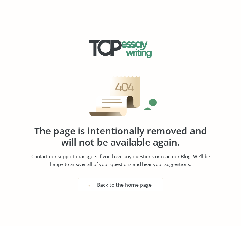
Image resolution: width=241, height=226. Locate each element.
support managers (77, 156)
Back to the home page (124, 184)
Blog (185, 156)
